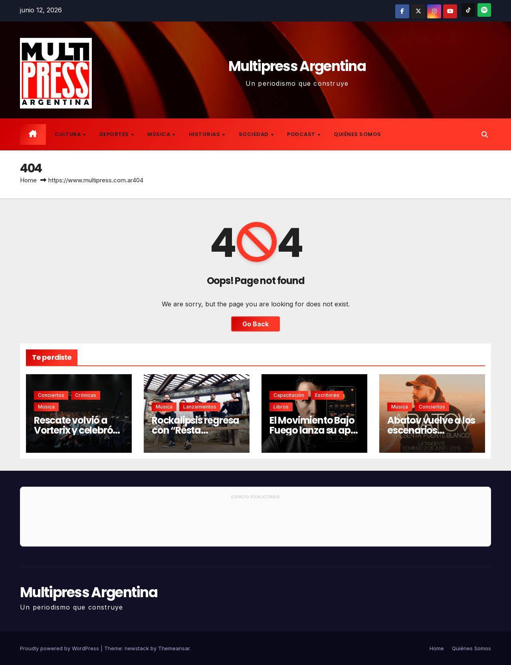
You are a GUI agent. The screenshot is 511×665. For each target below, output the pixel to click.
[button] (484, 134)
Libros (281, 407)
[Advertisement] (255, 524)
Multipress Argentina (297, 66)
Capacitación (288, 395)
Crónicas (85, 395)
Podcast (302, 134)
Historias (205, 134)
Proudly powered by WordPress (60, 648)
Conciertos (51, 395)
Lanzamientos (199, 407)
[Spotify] (484, 10)
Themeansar (174, 648)
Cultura (68, 134)
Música (159, 134)
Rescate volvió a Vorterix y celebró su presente (73, 430)
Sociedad (254, 134)
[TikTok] (468, 10)
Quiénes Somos (357, 134)
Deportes (115, 134)
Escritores (327, 395)
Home (28, 180)
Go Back (255, 324)
